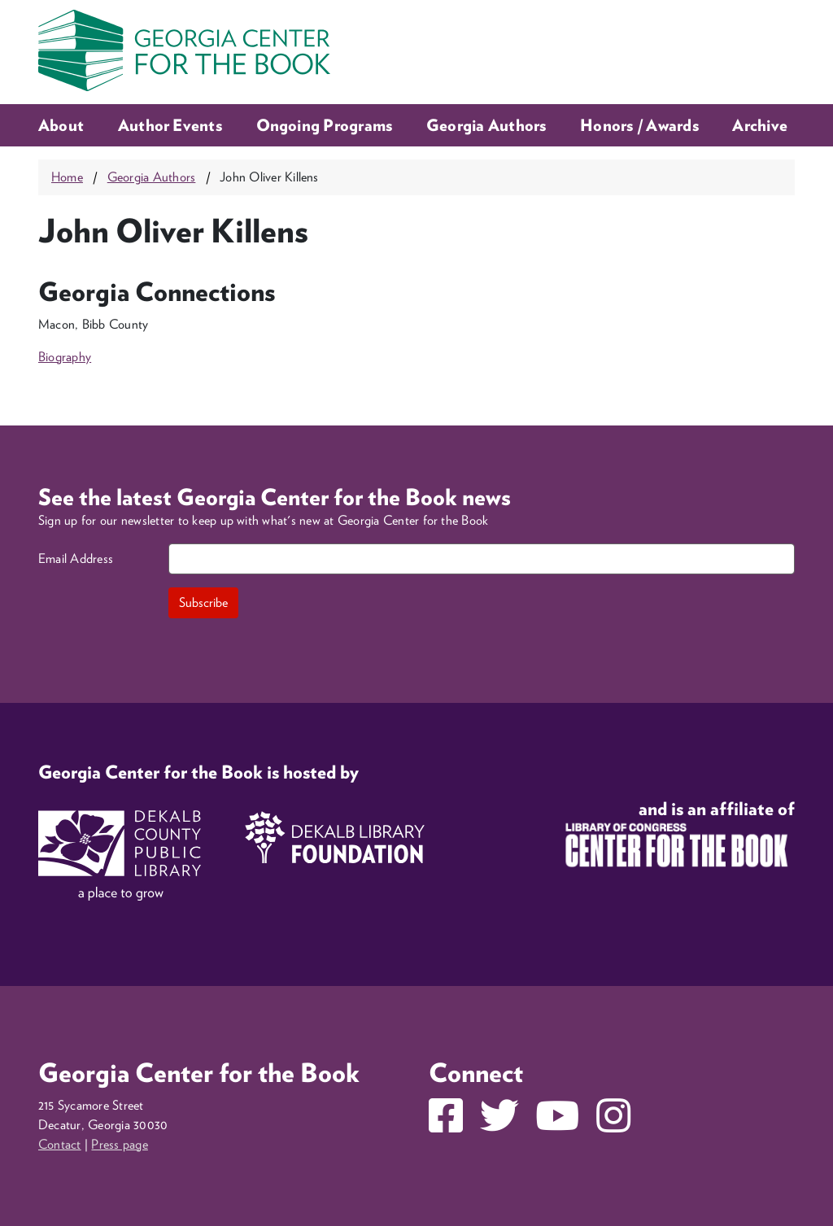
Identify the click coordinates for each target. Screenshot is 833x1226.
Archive (759, 125)
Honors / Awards (639, 125)
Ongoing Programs (324, 125)
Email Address (75, 558)
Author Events (170, 125)
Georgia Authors (486, 125)
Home (67, 177)
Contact (59, 1144)
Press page (119, 1144)
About (61, 125)
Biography (64, 356)
